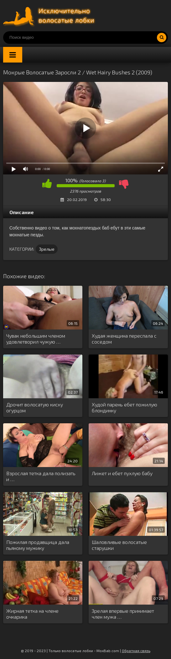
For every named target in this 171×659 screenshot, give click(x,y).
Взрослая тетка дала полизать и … (40, 476)
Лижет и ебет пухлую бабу (122, 473)
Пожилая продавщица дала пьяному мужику (37, 545)
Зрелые (46, 249)
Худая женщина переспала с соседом (124, 339)
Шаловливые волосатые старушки (119, 545)
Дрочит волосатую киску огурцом (34, 407)
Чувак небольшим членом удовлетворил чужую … (35, 339)
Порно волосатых (50, 15)
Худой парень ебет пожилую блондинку (124, 407)
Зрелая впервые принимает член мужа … (123, 614)
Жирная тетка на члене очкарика (32, 614)
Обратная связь (136, 650)
